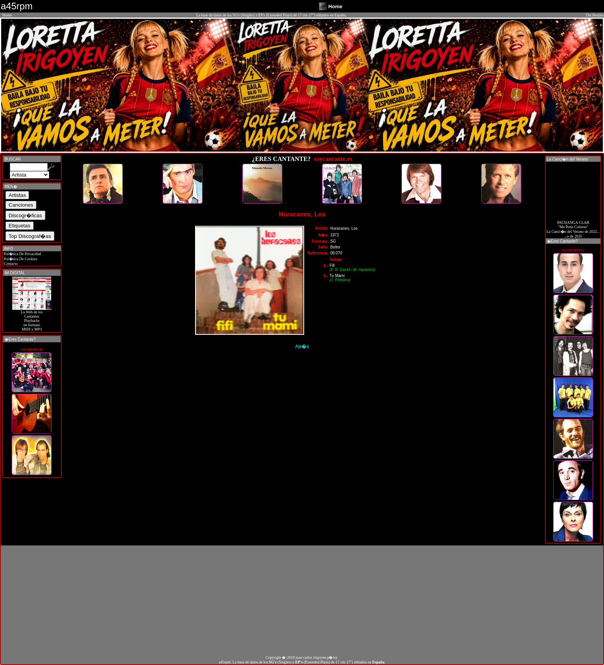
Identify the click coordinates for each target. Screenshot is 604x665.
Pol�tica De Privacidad (22, 254)
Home (7, 15)
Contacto (10, 263)
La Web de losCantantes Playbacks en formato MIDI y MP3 (31, 318)
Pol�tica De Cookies (20, 259)
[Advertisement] (302, 600)
